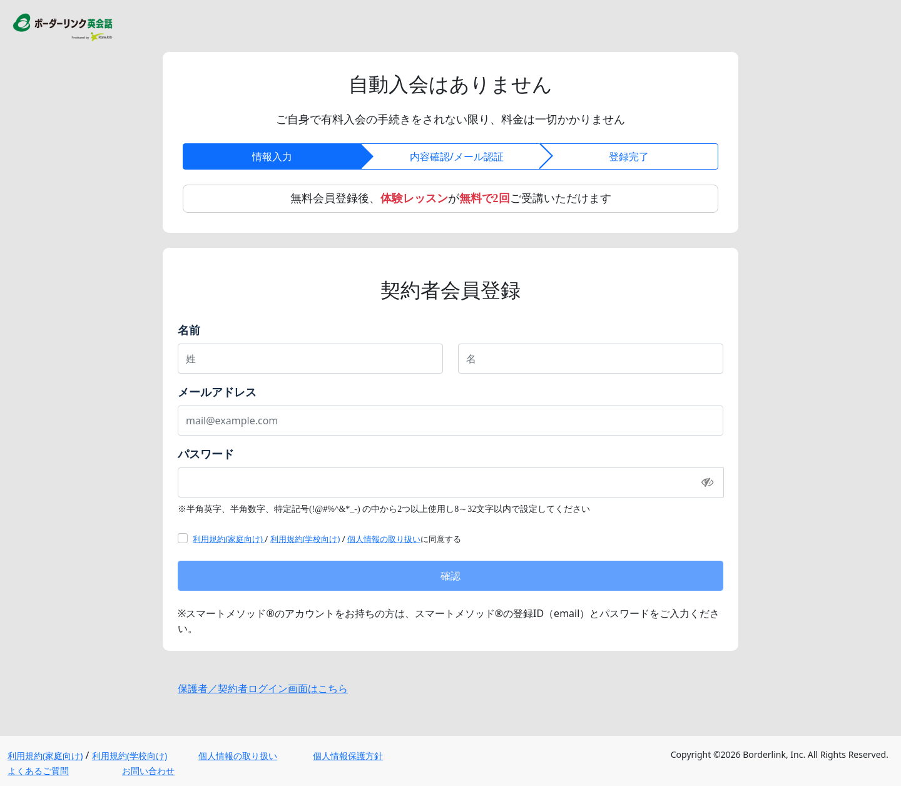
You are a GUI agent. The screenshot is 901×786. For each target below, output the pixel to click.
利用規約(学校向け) (305, 538)
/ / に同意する (327, 538)
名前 (189, 329)
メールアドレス (217, 391)
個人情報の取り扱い (383, 538)
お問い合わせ (148, 771)
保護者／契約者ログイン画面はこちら (263, 688)
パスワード (206, 453)
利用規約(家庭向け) (229, 538)
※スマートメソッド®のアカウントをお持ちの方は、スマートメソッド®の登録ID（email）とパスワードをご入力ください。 (449, 620)
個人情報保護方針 (348, 756)
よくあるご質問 (38, 771)
